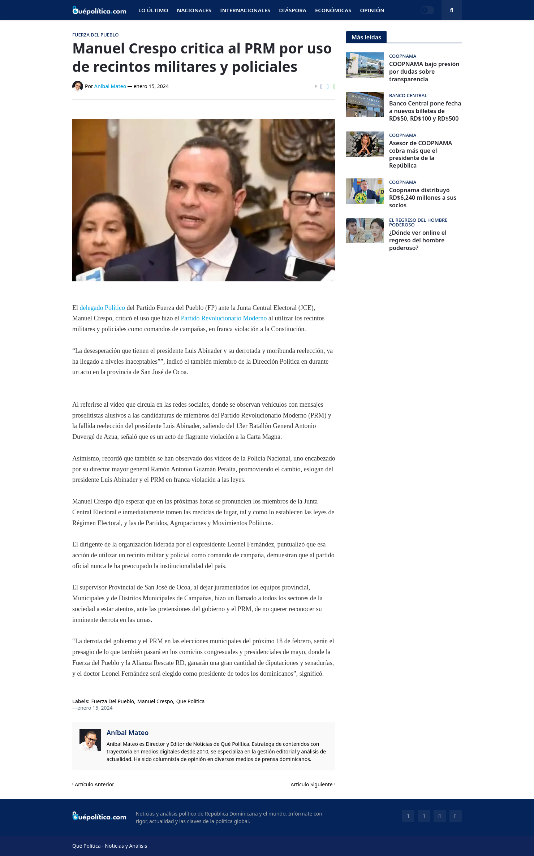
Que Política (190, 701)
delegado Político (102, 307)
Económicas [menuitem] (333, 10)
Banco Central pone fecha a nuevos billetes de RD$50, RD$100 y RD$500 (425, 111)
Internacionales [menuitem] (245, 10)
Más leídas (366, 37)
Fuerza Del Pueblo (112, 701)
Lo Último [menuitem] (153, 10)
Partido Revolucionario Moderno (224, 318)
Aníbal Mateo (127, 732)
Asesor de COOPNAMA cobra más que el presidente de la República (420, 154)
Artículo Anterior (94, 784)
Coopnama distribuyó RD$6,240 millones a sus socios (422, 197)
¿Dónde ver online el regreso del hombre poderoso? (418, 240)
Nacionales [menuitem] (194, 10)
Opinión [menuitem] (372, 10)
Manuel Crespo (155, 701)
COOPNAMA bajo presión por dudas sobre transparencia (424, 71)
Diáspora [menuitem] (292, 10)
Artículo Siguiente (312, 784)
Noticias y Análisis (126, 845)
